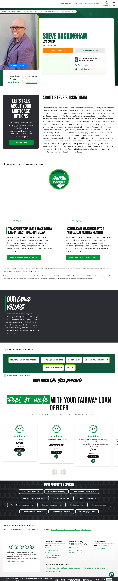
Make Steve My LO (19, 65)
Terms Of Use (62, 568)
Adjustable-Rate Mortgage (33, 498)
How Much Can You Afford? (23, 360)
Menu (114, 6)
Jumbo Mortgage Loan (52, 505)
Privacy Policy (50, 568)
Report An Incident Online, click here (76, 551)
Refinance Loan (77, 505)
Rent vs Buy (74, 360)
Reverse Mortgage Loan (33, 512)
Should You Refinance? (96, 360)
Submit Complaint (100, 548)
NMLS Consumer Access (15, 561)
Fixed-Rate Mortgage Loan (22, 505)
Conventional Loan (62, 498)
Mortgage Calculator (53, 360)
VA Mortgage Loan (87, 512)
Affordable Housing (56, 492)
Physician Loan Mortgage (85, 492)
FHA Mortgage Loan (87, 498)
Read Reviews (31, 83)
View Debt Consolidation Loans (82, 257)
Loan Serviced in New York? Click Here (53, 556)
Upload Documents (90, 51)
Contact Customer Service (52, 551)
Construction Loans (31, 492)
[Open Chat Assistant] (111, 574)
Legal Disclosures (75, 568)
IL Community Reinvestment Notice (58, 571)
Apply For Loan (58, 51)
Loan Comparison (53, 368)
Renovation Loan (99, 505)
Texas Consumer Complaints (94, 568)
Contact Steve (21, 142)
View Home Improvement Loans (24, 257)
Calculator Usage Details (18, 376)
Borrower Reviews (92, 3)
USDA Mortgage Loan (61, 512)
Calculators (78, 3)
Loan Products (65, 3)
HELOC (70, 368)
